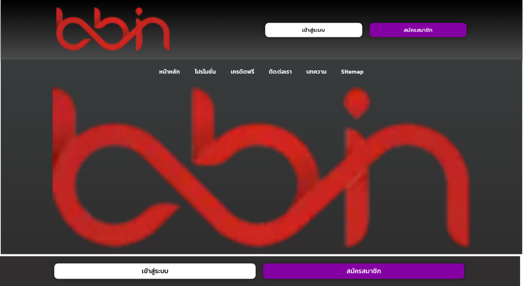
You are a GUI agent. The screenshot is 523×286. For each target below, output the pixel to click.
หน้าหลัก (169, 71)
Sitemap (352, 71)
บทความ (317, 71)
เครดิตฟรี (243, 71)
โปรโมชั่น (205, 71)
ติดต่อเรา (280, 71)
